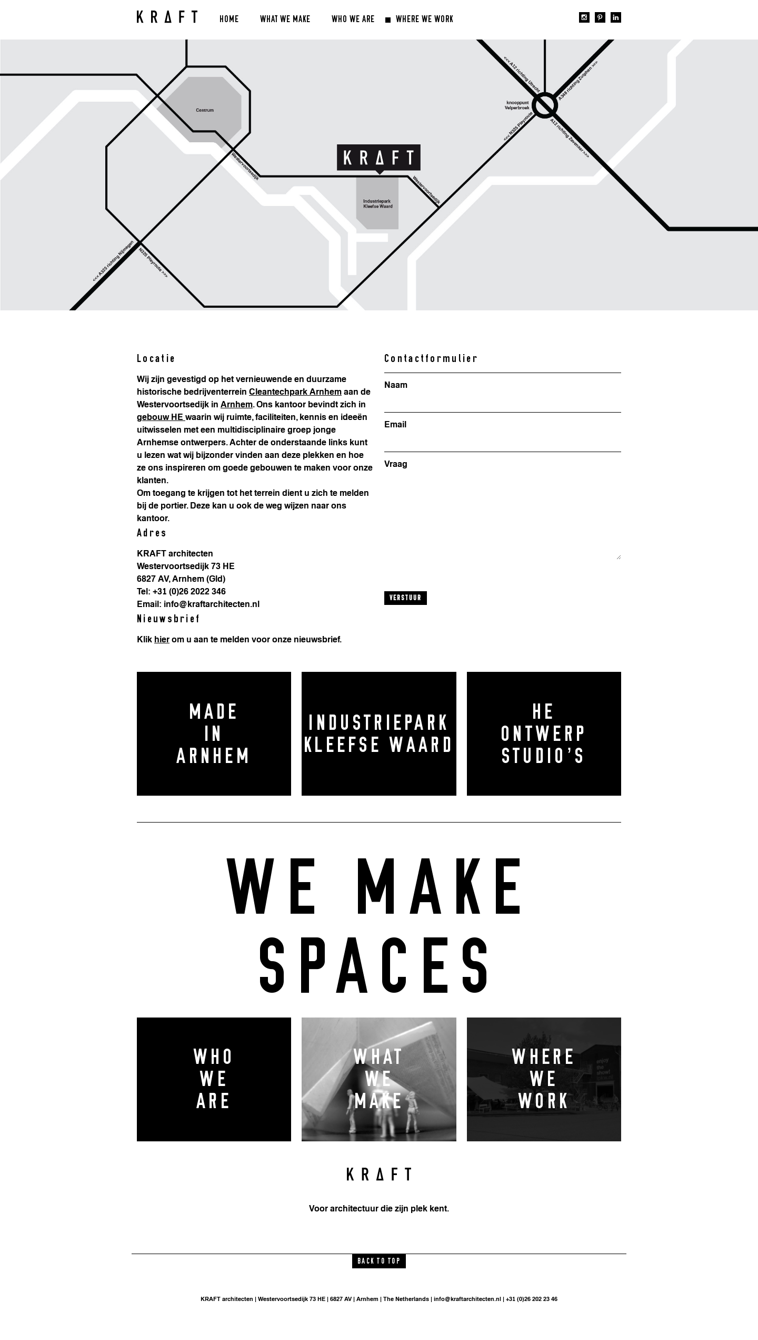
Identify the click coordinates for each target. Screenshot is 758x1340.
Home (229, 19)
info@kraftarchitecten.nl (467, 1299)
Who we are (353, 19)
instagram (584, 17)
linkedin (616, 17)
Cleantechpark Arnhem (295, 391)
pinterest (600, 17)
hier (161, 639)
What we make (285, 19)
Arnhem (237, 404)
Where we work (424, 19)
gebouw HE (161, 417)
